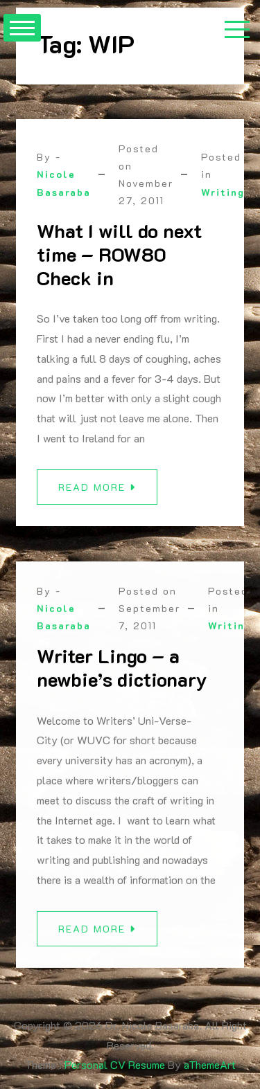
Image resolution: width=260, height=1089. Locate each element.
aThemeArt (210, 1064)
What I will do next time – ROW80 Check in (119, 253)
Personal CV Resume (114, 1064)
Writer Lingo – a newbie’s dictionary (122, 672)
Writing (223, 192)
